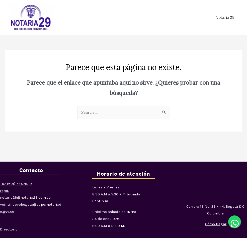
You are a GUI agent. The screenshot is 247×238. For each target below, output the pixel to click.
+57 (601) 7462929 (16, 183)
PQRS (4, 190)
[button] (215, 224)
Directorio (9, 229)
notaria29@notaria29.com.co (25, 197)
